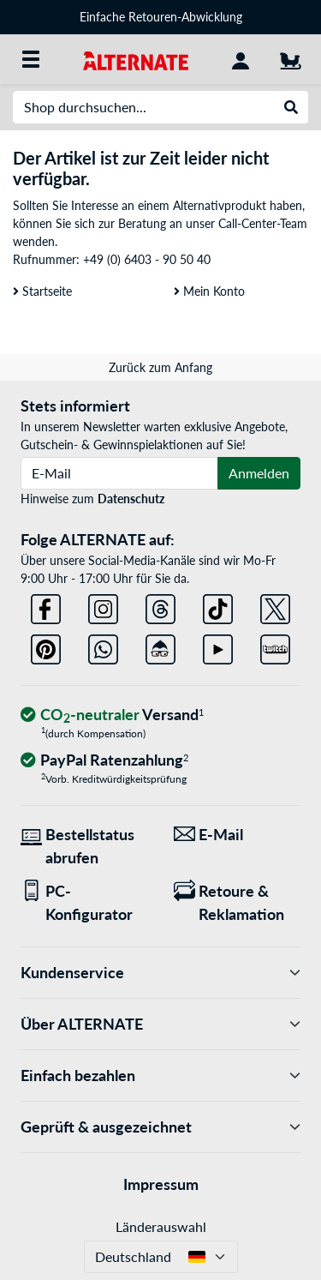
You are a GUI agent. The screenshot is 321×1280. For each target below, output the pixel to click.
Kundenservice (160, 972)
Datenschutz (131, 498)
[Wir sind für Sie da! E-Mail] (237, 834)
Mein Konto (209, 291)
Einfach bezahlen (160, 1075)
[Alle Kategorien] (31, 59)
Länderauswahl (161, 1226)
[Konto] (241, 59)
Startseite (42, 291)
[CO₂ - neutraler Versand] (112, 715)
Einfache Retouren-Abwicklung (161, 16)
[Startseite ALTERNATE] (135, 59)
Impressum (161, 1184)
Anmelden (259, 473)
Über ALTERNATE (160, 1024)
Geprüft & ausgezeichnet (160, 1127)
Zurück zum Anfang (160, 367)
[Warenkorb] (290, 59)
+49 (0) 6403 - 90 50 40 (147, 259)
